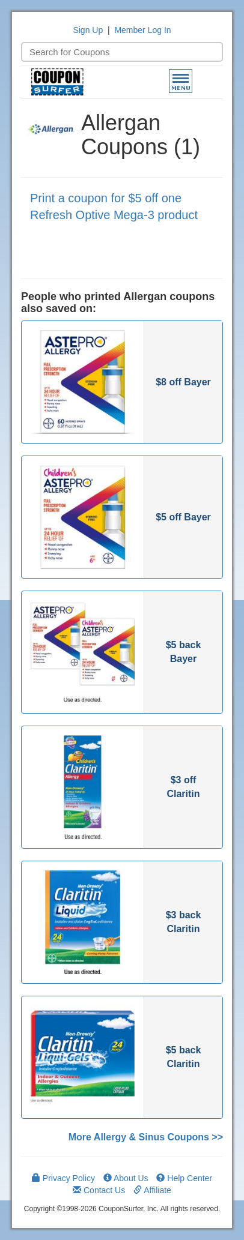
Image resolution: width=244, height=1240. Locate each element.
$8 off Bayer (183, 382)
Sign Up (88, 30)
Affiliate (152, 1190)
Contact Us (99, 1190)
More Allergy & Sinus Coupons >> (146, 1137)
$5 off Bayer (183, 517)
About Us (125, 1178)
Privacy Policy (63, 1178)
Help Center (184, 1178)
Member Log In (142, 30)
